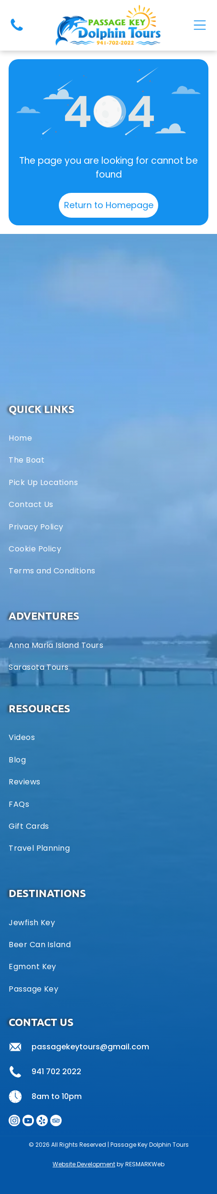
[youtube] (28, 1122)
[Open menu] (200, 25)
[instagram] (14, 1122)
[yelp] (42, 1122)
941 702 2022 (56, 1071)
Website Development (84, 1164)
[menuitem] (108, 645)
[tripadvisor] (56, 1122)
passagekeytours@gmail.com (90, 1046)
